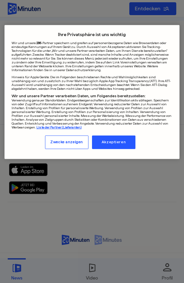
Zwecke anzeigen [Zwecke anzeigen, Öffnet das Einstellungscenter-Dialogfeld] (66, 142)
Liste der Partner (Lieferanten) (58, 127)
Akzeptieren (114, 142)
